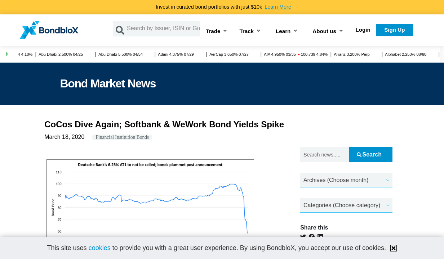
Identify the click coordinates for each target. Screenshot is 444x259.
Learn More (278, 7)
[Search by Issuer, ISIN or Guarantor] (163, 28)
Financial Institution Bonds (122, 137)
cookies (100, 247)
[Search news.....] (324, 155)
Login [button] (363, 30)
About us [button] (324, 31)
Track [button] (246, 31)
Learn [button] (283, 31)
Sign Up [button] (394, 30)
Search (369, 154)
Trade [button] (213, 31)
